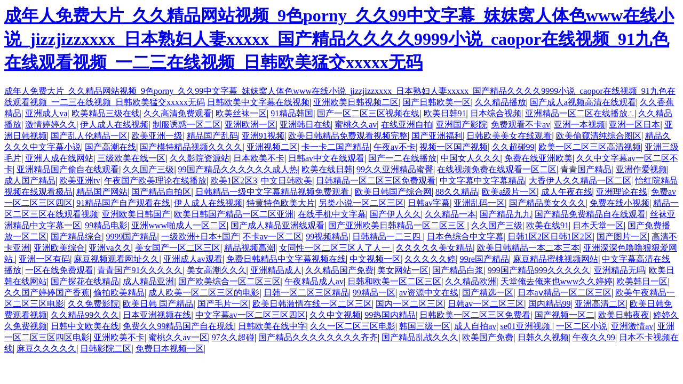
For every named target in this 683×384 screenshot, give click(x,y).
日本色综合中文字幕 (465, 236)
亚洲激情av (632, 326)
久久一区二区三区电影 (352, 326)
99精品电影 (106, 225)
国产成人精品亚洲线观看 (277, 225)
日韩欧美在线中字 (272, 326)
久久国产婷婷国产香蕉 (47, 292)
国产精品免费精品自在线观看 (590, 214)
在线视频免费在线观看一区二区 (497, 169)
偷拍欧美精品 (119, 292)
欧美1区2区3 (233, 180)
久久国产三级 (148, 169)
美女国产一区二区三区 (177, 247)
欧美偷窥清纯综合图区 (598, 135)
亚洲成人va (46, 113)
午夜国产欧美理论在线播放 (155, 180)
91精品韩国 (292, 113)
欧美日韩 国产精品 (158, 303)
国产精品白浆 (457, 270)
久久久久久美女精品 (434, 247)
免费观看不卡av (520, 124)
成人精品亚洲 (148, 281)
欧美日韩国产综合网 (393, 191)
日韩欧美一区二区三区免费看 (474, 314)
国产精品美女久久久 (547, 202)
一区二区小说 (581, 326)
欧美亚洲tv (79, 180)
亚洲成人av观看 (193, 258)
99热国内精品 (390, 314)
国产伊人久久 (395, 214)
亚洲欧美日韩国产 (136, 214)
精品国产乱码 (212, 135)
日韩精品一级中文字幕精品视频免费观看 (273, 191)
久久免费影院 (93, 303)
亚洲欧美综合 (59, 247)
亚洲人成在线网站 (59, 158)
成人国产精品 (29, 180)
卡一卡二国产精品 (335, 146)
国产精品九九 (505, 214)
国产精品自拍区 (161, 191)
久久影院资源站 (199, 158)
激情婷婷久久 (50, 124)
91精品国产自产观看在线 (123, 202)
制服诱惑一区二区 (187, 124)
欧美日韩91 (445, 113)
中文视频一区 (375, 258)
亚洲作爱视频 (641, 169)
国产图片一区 (622, 236)
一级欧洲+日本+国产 (200, 236)
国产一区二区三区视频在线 (368, 113)
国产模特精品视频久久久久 (191, 146)
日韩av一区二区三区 (486, 303)
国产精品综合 (76, 236)
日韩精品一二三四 (387, 236)
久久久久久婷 (430, 258)
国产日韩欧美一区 (436, 102)
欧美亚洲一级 (156, 135)
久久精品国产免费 (339, 270)
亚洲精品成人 (275, 270)
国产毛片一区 (223, 303)
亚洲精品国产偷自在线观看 (68, 169)
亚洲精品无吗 (619, 270)
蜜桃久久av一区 (178, 337)
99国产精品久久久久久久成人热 (238, 169)
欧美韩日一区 (642, 281)
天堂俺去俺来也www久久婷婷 (557, 281)
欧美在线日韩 (327, 169)
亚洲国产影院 (461, 124)
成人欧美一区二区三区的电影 (203, 292)
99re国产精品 (484, 258)
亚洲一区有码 (44, 258)
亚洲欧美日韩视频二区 (356, 102)
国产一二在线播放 (402, 158)
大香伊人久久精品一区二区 (580, 180)
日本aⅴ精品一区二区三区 (564, 292)
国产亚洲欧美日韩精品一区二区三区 (397, 225)
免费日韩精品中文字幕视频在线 (286, 258)
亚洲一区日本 (634, 124)
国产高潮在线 (110, 146)
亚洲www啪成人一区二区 (179, 225)
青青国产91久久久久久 (139, 270)
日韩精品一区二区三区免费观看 (375, 180)
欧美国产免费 (487, 337)
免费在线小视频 (619, 202)
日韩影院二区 (105, 348)
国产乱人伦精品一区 (89, 135)
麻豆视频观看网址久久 (116, 258)
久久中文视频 (335, 314)
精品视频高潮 (249, 247)
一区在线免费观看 (59, 270)
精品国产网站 (102, 191)
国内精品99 (549, 303)
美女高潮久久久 (217, 270)
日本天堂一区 (598, 225)
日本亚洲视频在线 (157, 314)
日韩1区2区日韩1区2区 (550, 236)
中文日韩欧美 (286, 180)
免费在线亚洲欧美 (538, 158)
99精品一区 (374, 292)
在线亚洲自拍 (406, 124)
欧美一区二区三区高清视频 (589, 146)
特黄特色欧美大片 (281, 202)
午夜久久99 (594, 337)
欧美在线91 (547, 225)
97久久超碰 (233, 337)
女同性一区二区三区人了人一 (335, 247)
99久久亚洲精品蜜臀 (394, 169)
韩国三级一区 (424, 326)
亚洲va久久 (110, 247)
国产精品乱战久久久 (420, 337)
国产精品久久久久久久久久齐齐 (318, 337)
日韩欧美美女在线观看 (509, 135)
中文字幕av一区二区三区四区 (250, 314)
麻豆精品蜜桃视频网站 (555, 258)
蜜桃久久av (356, 124)
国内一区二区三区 (410, 303)
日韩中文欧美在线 (85, 326)
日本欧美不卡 (258, 158)
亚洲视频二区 (272, 146)
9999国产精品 (131, 236)
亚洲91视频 (263, 135)
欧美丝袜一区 (241, 113)
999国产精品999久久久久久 (539, 270)
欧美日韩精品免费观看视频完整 (348, 135)
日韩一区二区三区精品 (306, 292)
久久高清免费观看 (178, 113)
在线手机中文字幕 (332, 214)
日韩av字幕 (429, 202)
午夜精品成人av (314, 281)
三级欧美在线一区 (131, 158)
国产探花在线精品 (85, 281)
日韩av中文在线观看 (326, 158)
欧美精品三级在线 (106, 113)
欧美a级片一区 (509, 191)
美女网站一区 (402, 270)
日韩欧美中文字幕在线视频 (258, 102)
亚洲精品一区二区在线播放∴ (579, 113)
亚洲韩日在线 (305, 124)
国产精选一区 (487, 292)
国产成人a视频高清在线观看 (583, 102)
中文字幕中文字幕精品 (482, 180)
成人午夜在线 (566, 191)
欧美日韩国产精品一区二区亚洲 (233, 214)
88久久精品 (456, 191)
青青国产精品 (585, 169)
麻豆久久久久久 (46, 348)
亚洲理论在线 (621, 191)
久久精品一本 (450, 214)
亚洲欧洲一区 (250, 124)
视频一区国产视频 (453, 146)
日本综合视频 (495, 113)
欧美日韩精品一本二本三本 (528, 247)
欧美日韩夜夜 (623, 314)
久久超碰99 (513, 146)
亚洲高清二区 (600, 303)
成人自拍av (475, 326)
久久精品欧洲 (470, 281)
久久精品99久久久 (85, 314)
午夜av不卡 (395, 146)
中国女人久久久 (471, 158)
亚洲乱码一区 (479, 202)
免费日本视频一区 (170, 348)
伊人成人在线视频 (114, 124)
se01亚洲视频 (526, 326)
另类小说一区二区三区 (361, 202)
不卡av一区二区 (272, 236)
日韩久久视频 (543, 337)
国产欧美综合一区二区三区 (229, 281)
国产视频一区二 (564, 314)
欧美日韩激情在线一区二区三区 (312, 303)
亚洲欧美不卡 (119, 337)
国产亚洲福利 (437, 135)
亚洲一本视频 (579, 124)
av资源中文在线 (428, 292)
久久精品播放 (500, 102)
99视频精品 (327, 236)
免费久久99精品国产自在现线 (178, 326)
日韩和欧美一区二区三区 (394, 281)
